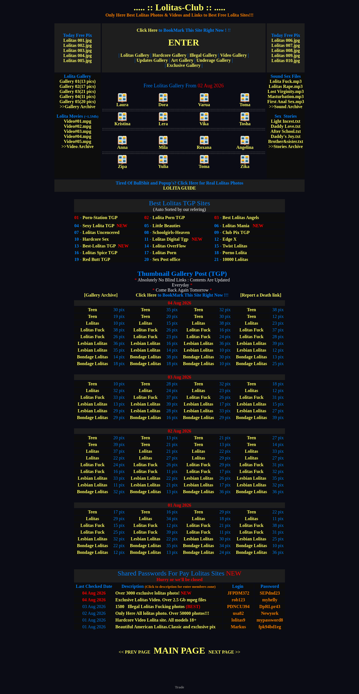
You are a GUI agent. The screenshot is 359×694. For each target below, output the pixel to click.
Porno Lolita (234, 252)
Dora (163, 102)
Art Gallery (182, 60)
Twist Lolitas (234, 246)
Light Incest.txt (285, 121)
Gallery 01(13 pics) (77, 81)
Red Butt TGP (96, 259)
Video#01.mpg (77, 121)
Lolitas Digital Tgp (170, 239)
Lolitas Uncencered (100, 232)
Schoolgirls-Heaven (171, 232)
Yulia (163, 164)
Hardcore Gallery (169, 55)
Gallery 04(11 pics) (77, 96)
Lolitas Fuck (92, 329)
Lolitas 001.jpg (77, 40)
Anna (122, 145)
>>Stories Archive (285, 146)
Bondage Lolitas (92, 356)
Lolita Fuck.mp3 (286, 81)
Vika (203, 121)
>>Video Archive (77, 146)
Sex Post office (166, 259)
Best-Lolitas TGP (99, 246)
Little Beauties (166, 225)
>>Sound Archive (285, 106)
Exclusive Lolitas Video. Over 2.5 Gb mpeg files (160, 599)
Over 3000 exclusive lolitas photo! (147, 593)
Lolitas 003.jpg (77, 50)
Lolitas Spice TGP (99, 252)
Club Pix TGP (236, 232)
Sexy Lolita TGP (98, 225)
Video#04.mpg (77, 136)
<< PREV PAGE (134, 652)
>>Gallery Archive (77, 106)
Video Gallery (233, 55)
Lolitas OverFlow (169, 246)
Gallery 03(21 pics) (77, 91)
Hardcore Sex (95, 239)
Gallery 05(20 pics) (77, 101)
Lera (163, 121)
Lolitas (92, 323)
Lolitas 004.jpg (77, 55)
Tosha (244, 121)
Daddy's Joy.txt (286, 136)
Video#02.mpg (77, 126)
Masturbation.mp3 (285, 96)
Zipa (122, 164)
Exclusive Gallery (184, 65)
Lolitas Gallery (135, 55)
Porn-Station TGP (99, 217)
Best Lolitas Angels (240, 217)
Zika (244, 164)
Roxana (204, 145)
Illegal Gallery (203, 55)
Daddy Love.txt (286, 126)
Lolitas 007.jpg (285, 45)
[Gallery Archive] (101, 295)
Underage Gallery (213, 60)
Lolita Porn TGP (168, 217)
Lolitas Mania (235, 225)
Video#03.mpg (77, 131)
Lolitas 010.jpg (285, 60)
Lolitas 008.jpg (285, 50)
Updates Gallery (152, 60)
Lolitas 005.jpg (77, 60)
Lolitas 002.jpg (77, 45)
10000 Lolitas (235, 259)
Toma (245, 102)
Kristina (122, 121)
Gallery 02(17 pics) (77, 86)
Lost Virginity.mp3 (286, 91)
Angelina (245, 145)
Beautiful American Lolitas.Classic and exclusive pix (165, 626)
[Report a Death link (260, 295)
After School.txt (285, 131)
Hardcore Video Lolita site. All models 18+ (155, 620)
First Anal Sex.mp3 (285, 101)
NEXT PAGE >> (224, 652)
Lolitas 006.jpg (285, 40)
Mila (163, 145)
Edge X (229, 239)
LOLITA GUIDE (179, 185)
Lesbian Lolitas (92, 343)
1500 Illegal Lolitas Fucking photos (150, 606)
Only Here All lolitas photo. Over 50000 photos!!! (162, 613)
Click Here (181, 30)
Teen (92, 309)
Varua (204, 102)
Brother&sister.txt (285, 141)
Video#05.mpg (77, 141)
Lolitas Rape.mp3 (286, 86)
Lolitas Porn (164, 252)
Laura (122, 102)
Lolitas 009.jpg (285, 55)
